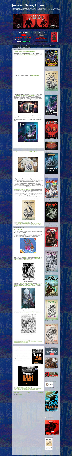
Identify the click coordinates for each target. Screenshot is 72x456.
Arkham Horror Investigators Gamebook (26, 54)
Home (15, 45)
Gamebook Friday (27, 223)
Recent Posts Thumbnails (48, 417)
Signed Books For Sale (26, 47)
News (21, 224)
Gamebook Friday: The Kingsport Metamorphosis (24, 51)
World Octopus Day (18, 229)
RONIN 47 (34, 285)
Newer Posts (16, 392)
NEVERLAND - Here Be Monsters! (31, 341)
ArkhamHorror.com (36, 55)
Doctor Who (18, 388)
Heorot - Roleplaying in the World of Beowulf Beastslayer (32, 312)
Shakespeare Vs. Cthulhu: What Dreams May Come (23, 189)
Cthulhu (23, 223)
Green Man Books (32, 45)
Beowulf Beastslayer (28, 259)
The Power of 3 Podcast (25, 389)
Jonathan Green (25, 388)
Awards (19, 47)
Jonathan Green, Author (28, 5)
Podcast (15, 389)
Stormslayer (37, 257)
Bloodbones (25, 257)
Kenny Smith (30, 388)
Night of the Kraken (39, 341)
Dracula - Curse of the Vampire (25, 285)
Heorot (19, 341)
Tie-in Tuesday (35, 389)
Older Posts (40, 392)
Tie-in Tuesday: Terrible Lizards (20, 347)
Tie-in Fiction (31, 389)
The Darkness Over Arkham (20, 95)
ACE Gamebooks (24, 45)
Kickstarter (18, 224)
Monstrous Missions (35, 388)
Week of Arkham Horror (35, 75)
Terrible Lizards (24, 351)
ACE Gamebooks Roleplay (26, 340)
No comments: (27, 222)
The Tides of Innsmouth (31, 95)
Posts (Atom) (20, 394)
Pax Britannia (16, 342)
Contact (15, 47)
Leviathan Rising (30, 311)
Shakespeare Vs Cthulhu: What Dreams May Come (34, 224)
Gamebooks (37, 223)
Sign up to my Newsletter (41, 45)
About (19, 45)
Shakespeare (25, 224)
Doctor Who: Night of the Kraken (26, 283)
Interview (21, 388)
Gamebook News (32, 223)
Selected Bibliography (50, 45)
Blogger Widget (52, 417)
